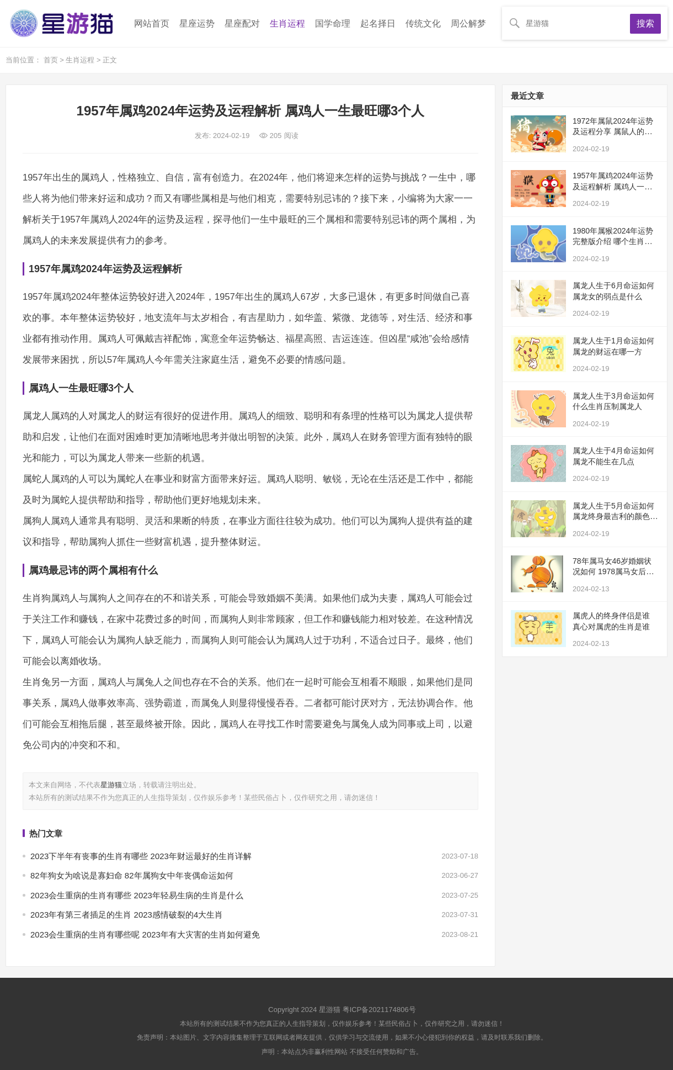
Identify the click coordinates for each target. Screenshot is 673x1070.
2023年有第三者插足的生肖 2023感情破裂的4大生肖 (126, 914)
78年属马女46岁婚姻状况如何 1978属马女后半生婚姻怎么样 (613, 572)
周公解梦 (468, 23)
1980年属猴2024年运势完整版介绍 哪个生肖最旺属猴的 (613, 241)
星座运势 (197, 23)
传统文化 (423, 23)
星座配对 (242, 23)
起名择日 (378, 23)
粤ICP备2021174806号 (379, 1009)
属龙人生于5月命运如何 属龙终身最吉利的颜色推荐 (615, 516)
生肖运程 (287, 23)
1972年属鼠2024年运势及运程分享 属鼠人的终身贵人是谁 (613, 131)
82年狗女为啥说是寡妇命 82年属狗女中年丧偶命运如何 (131, 875)
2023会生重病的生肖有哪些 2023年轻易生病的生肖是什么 (136, 895)
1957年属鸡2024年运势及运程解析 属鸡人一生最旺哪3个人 (613, 186)
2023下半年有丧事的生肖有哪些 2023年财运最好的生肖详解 (141, 856)
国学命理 (332, 23)
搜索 (645, 23)
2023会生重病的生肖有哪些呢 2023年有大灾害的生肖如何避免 (145, 934)
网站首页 (151, 23)
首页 (52, 60)
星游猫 (111, 785)
